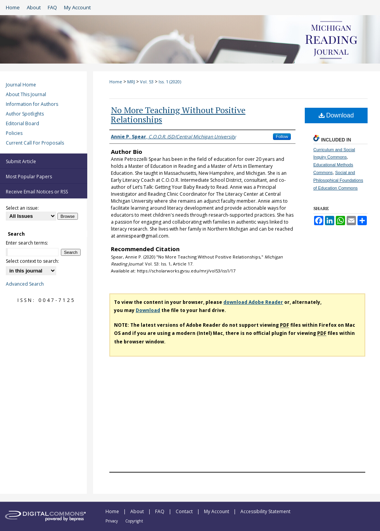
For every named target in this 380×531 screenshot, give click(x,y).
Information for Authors (32, 104)
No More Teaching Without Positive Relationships (178, 114)
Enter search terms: (27, 243)
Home (115, 81)
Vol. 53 (147, 81)
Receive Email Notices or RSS (37, 191)
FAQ (160, 511)
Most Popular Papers (29, 176)
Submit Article (21, 161)
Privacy (112, 521)
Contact (185, 511)
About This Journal (26, 94)
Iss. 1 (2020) (170, 81)
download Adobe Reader (253, 302)
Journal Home (21, 84)
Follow (282, 136)
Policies (14, 133)
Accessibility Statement (265, 511)
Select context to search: (32, 261)
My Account (217, 511)
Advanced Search (25, 284)
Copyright (134, 521)
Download (336, 115)
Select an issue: (22, 208)
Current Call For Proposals (35, 143)
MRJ (131, 81)
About (137, 511)
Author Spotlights (25, 113)
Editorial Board (22, 123)
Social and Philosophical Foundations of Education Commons (338, 180)
